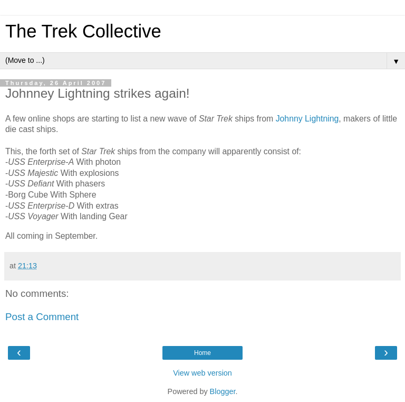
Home (202, 353)
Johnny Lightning (307, 118)
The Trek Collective (83, 31)
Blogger (223, 391)
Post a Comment (42, 316)
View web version (202, 373)
